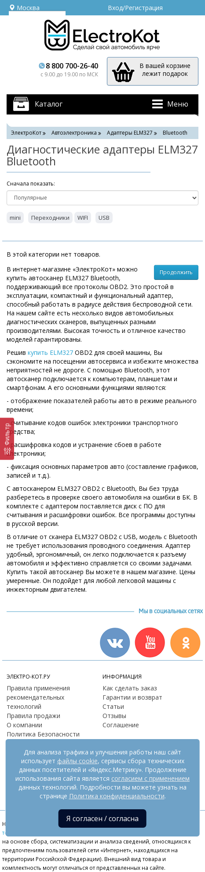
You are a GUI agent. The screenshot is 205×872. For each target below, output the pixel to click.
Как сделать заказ (129, 688)
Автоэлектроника (74, 132)
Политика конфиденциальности (117, 796)
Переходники (50, 218)
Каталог (48, 104)
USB (104, 218)
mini (15, 218)
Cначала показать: (31, 183)
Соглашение (120, 725)
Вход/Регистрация (135, 8)
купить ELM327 (50, 352)
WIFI (82, 218)
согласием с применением (150, 778)
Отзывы (114, 715)
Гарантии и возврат (132, 697)
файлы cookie (77, 761)
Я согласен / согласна (102, 818)
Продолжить (176, 272)
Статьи (113, 706)
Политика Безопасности (43, 734)
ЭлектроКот (26, 132)
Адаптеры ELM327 (130, 132)
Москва (24, 8)
